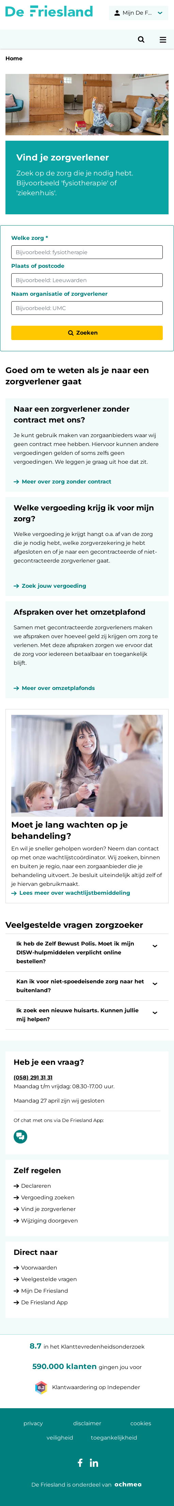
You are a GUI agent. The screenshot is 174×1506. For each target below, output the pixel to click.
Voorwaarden (39, 1267)
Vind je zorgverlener (48, 1209)
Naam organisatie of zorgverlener (59, 294)
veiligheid (60, 1437)
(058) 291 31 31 (33, 1077)
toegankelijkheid (114, 1437)
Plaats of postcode (37, 266)
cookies (140, 1423)
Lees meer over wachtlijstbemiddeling (74, 893)
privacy (33, 1423)
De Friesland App (44, 1302)
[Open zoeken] (141, 39)
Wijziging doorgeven (49, 1220)
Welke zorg (29, 238)
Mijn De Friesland (44, 1291)
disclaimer (87, 1423)
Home (13, 58)
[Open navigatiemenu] (163, 39)
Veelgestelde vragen (49, 1279)
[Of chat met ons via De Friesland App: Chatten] (20, 1136)
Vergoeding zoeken (48, 1197)
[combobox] (87, 252)
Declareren (36, 1186)
